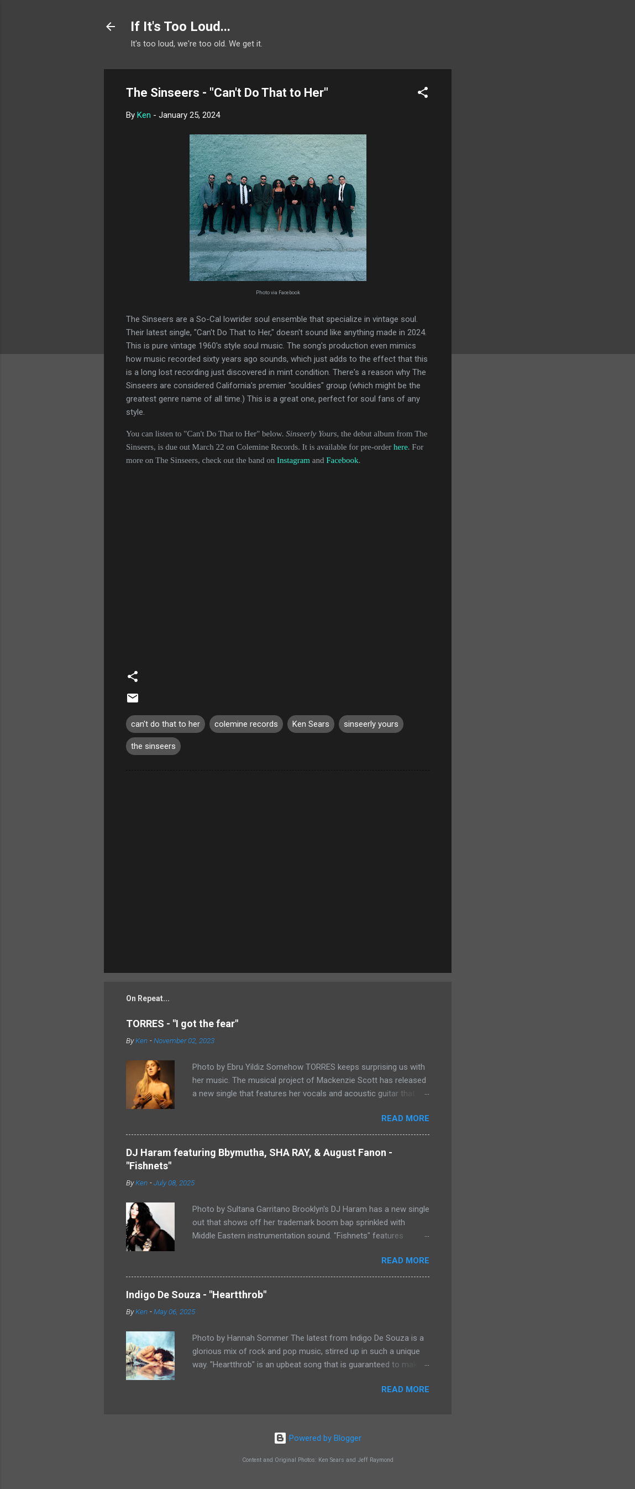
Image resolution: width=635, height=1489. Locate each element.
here (400, 446)
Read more (405, 1118)
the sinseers (153, 746)
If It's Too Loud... (180, 26)
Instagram (293, 460)
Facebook (342, 460)
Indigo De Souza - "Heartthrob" (196, 1294)
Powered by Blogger (317, 1438)
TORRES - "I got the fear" (182, 1023)
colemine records (246, 724)
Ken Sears (310, 724)
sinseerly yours (371, 724)
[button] (422, 94)
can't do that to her (165, 724)
